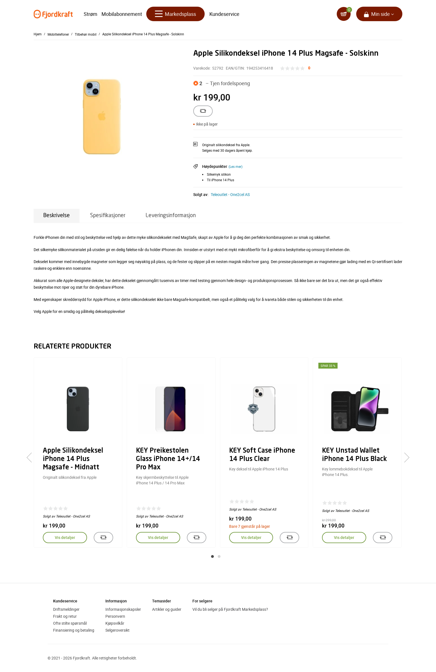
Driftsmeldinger (66, 609)
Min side (380, 14)
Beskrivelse (56, 215)
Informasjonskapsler (123, 609)
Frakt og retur (65, 616)
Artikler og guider (166, 609)
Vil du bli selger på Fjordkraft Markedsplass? (230, 609)
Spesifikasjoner (107, 215)
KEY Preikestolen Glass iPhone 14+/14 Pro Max (168, 459)
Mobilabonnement (121, 14)
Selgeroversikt (117, 630)
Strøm (90, 14)
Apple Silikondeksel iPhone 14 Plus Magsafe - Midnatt (73, 459)
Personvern (115, 616)
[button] (212, 556)
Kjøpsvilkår (114, 623)
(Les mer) (235, 166)
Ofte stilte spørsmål (70, 623)
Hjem (38, 34)
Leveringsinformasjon (171, 215)
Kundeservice (224, 14)
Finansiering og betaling (73, 630)
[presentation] (31, 457)
